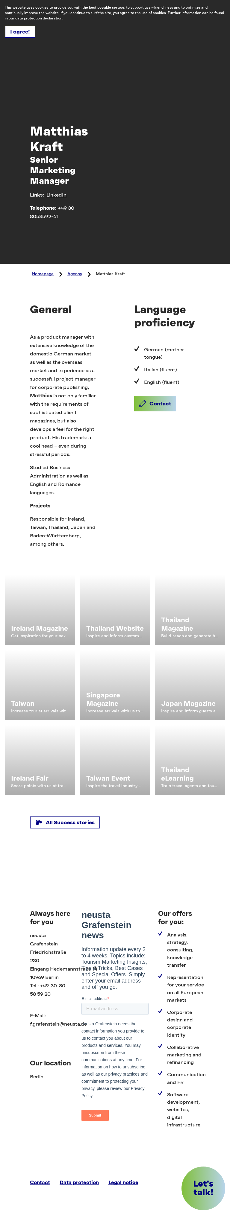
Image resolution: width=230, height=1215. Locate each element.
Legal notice (123, 1182)
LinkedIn (56, 195)
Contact (40, 1182)
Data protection (79, 1182)
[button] (155, 403)
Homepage (43, 274)
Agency (74, 274)
